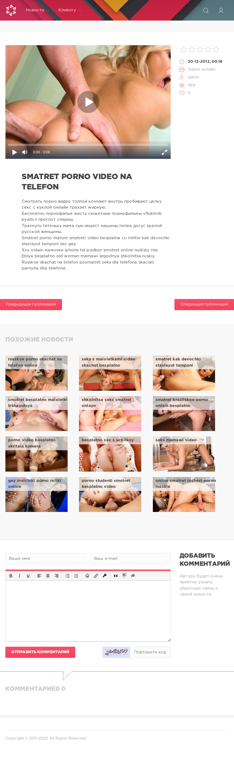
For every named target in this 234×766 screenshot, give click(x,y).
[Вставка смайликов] (87, 575)
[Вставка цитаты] (116, 575)
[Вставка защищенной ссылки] (104, 575)
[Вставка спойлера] (124, 575)
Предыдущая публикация (31, 304)
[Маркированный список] (67, 575)
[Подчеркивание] (28, 575)
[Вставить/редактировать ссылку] (96, 575)
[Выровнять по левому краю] (39, 575)
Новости (37, 10)
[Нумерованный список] (76, 575)
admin (194, 77)
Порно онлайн (202, 69)
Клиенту (69, 10)
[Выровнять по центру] (48, 575)
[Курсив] (19, 575)
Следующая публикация (204, 304)
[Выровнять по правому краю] (56, 575)
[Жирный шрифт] (11, 575)
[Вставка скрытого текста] (133, 575)
